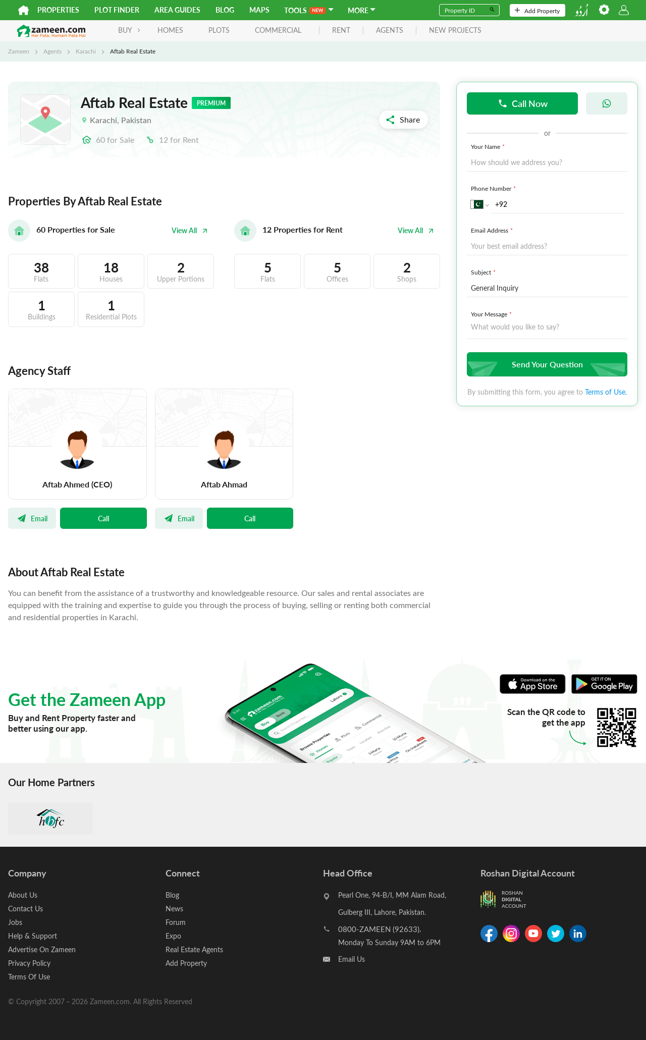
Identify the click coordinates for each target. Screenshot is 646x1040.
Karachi (86, 51)
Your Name (489, 146)
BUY (129, 30)
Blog (225, 10)
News (174, 908)
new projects (455, 30)
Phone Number (494, 188)
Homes (170, 30)
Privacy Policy (29, 963)
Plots (219, 30)
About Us (22, 895)
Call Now (523, 103)
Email (32, 518)
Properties (58, 10)
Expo (173, 936)
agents (389, 30)
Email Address (493, 230)
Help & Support (32, 936)
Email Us (351, 959)
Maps (259, 10)
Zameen (18, 51)
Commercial (278, 30)
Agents (52, 51)
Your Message (492, 314)
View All (190, 230)
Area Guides (177, 10)
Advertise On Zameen (42, 949)
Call (103, 518)
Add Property (537, 11)
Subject (484, 272)
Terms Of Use (29, 976)
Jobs (15, 922)
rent (341, 30)
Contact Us (25, 908)
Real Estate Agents (194, 949)
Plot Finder (116, 10)
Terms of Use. (606, 392)
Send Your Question (546, 364)
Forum (176, 922)
